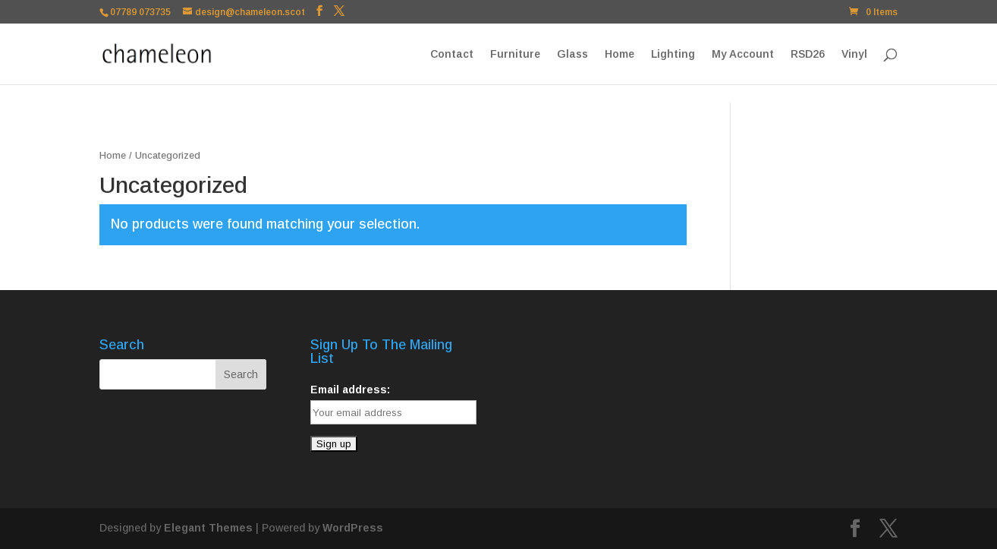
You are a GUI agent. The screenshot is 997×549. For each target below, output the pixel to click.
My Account (743, 54)
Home (619, 54)
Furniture (515, 54)
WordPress (352, 528)
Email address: (350, 389)
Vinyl (854, 54)
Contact (451, 54)
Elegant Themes (208, 528)
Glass (572, 54)
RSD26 (808, 54)
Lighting (673, 54)
